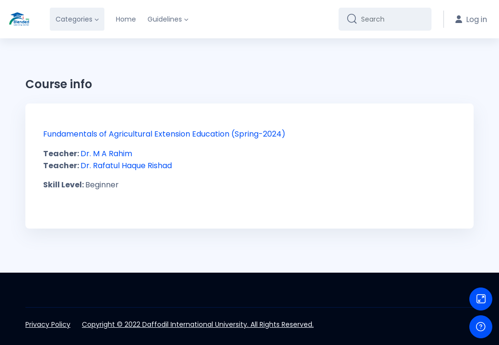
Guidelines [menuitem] (164, 19)
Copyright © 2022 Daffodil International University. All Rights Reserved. (198, 324)
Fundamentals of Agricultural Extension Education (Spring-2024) (164, 133)
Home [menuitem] (126, 19)
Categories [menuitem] (74, 19)
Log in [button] (471, 19)
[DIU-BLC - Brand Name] (19, 19)
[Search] (392, 19)
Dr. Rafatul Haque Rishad (125, 165)
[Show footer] (480, 326)
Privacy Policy (47, 324)
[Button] (480, 299)
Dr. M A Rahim (105, 153)
